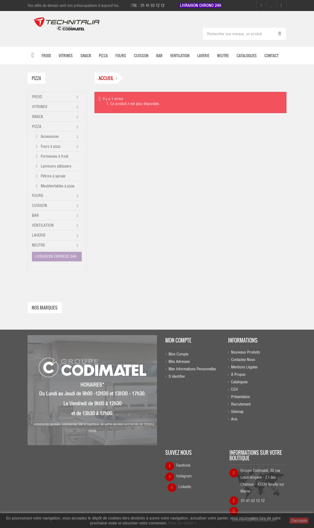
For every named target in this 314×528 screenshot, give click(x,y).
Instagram (184, 459)
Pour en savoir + (182, 523)
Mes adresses (179, 355)
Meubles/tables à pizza (57, 186)
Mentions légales (244, 362)
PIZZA (36, 126)
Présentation (240, 392)
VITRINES (39, 106)
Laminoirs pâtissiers (55, 166)
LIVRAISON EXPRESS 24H (56, 256)
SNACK (37, 116)
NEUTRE (38, 245)
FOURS (37, 195)
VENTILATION (43, 225)
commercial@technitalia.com (254, 501)
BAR (35, 215)
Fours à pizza (50, 146)
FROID (37, 96)
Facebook (183, 449)
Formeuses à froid (54, 156)
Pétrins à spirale (52, 176)
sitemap (237, 407)
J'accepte (299, 520)
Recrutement (241, 400)
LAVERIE (39, 235)
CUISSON (39, 205)
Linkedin (184, 470)
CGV (234, 385)
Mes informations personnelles (192, 362)
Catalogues (239, 377)
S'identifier (177, 370)
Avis (234, 414)
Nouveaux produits (245, 348)
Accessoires (49, 136)
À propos (238, 370)
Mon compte (178, 334)
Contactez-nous (243, 355)
